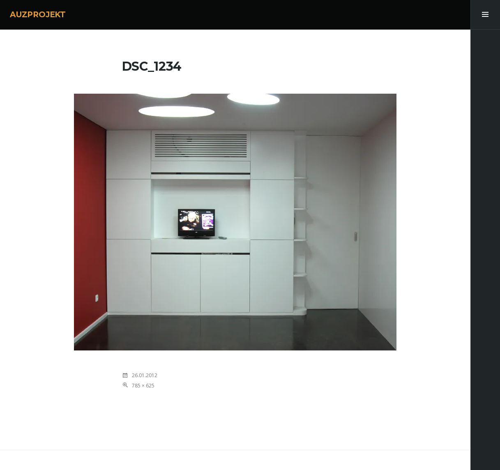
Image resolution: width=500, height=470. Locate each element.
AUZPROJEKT (38, 14)
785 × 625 (143, 385)
